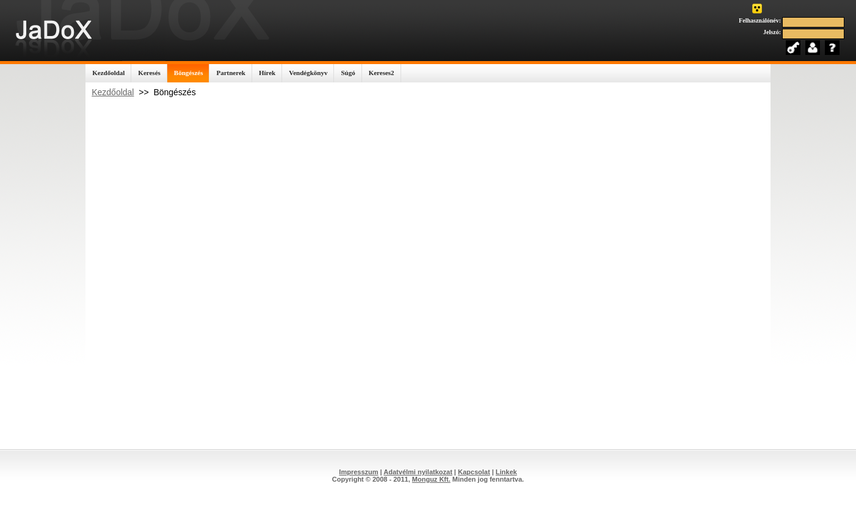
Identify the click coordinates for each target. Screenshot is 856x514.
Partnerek (230, 72)
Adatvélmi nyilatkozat (417, 472)
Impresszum (358, 472)
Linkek (506, 472)
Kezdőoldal (108, 72)
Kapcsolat (474, 472)
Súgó (348, 72)
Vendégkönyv (308, 72)
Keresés (149, 72)
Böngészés (188, 72)
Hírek (267, 72)
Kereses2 (381, 72)
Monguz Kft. (431, 479)
